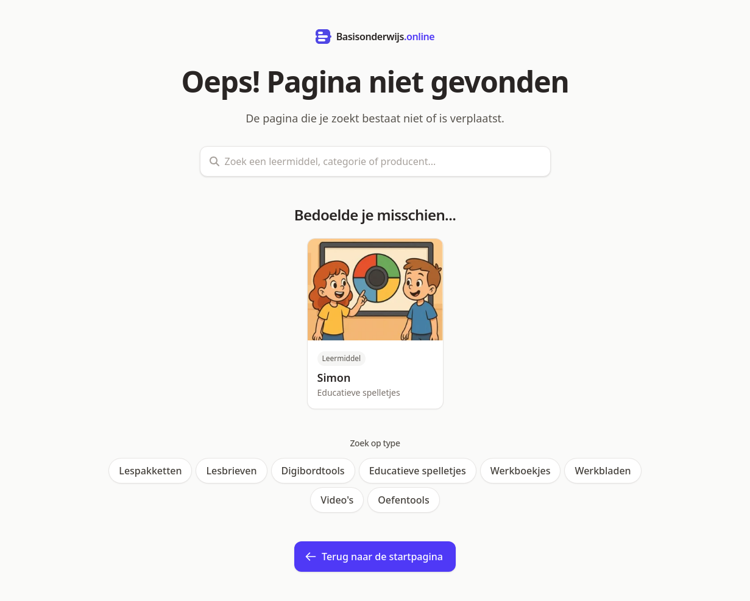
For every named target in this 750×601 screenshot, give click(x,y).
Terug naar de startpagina (374, 556)
